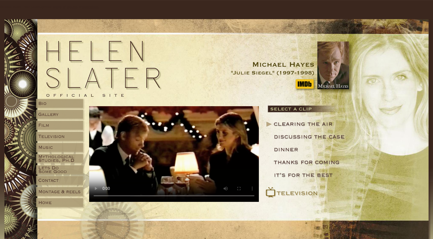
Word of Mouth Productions (75, 7)
